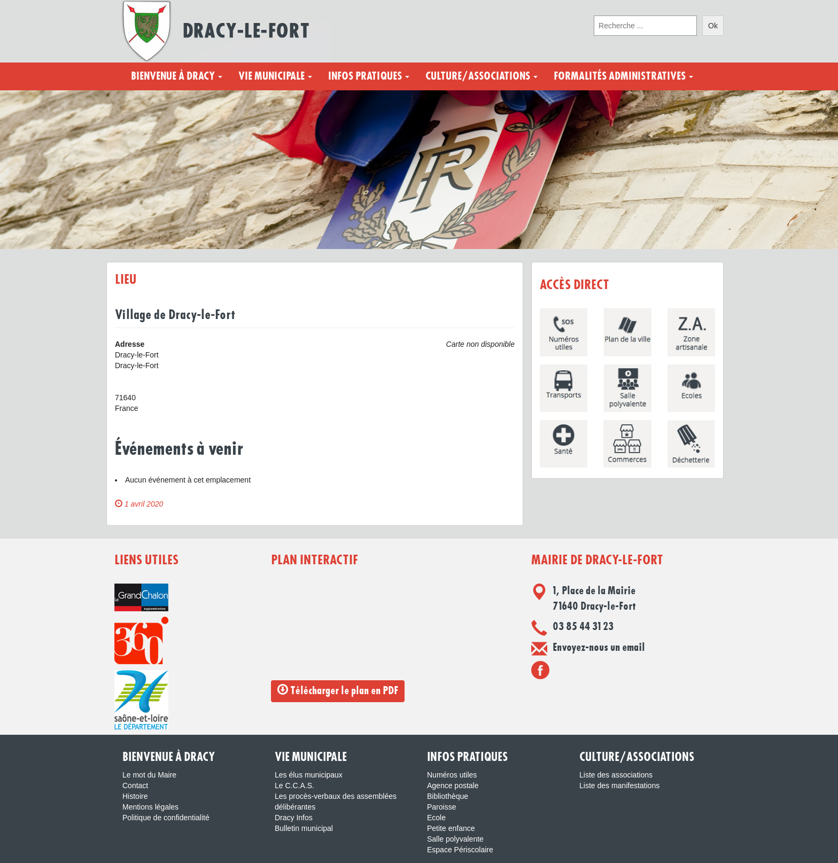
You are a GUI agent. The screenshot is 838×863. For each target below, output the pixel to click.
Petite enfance (451, 828)
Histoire (135, 796)
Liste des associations (616, 775)
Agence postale (453, 785)
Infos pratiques (368, 76)
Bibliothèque (447, 796)
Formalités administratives (623, 76)
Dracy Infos (294, 817)
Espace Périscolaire (460, 849)
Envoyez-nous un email (599, 647)
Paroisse (441, 807)
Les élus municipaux (309, 775)
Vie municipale (275, 76)
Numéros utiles (452, 775)
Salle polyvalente (455, 839)
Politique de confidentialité (166, 817)
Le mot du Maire (149, 775)
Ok (713, 25)
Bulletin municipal (304, 828)
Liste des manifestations (619, 785)
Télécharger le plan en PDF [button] (337, 690)
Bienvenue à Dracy (176, 76)
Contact (135, 785)
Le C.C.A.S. (294, 785)
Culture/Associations (481, 76)
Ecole (436, 817)
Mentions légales (150, 807)
